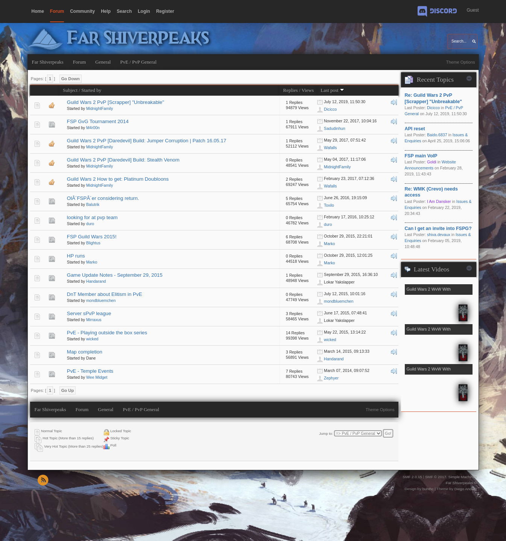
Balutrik (92, 204)
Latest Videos (431, 269)
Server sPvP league (89, 313)
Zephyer (331, 378)
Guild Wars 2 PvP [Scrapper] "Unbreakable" (115, 102)
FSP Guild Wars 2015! (92, 236)
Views (307, 90)
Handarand (96, 281)
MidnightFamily (99, 108)
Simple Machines (462, 477)
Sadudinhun (334, 128)
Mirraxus (94, 319)
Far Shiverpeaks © (461, 483)
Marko (329, 243)
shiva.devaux (438, 234)
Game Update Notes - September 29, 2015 (115, 275)
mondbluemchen (100, 300)
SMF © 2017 (435, 477)
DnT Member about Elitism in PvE (104, 294)
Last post (332, 90)
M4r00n (93, 127)
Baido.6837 (437, 135)
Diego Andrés (465, 489)
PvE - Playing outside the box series (107, 332)
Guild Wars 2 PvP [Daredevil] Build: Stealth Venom (123, 160)
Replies (290, 90)
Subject (70, 90)
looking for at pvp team (92, 217)
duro (90, 223)
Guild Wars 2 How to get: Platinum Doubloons (118, 179)
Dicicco (330, 109)
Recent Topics (435, 79)
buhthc (428, 489)
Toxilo (329, 205)
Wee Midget (96, 377)
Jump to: (326, 433)
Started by (91, 90)
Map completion (84, 352)
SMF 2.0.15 (412, 477)
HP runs (76, 256)
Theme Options (460, 62)
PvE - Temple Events (90, 371)
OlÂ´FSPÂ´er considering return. (103, 198)
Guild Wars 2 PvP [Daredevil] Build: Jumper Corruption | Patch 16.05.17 (146, 140)
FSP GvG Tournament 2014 (98, 121)
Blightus (93, 243)
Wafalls (330, 147)
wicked (92, 339)
